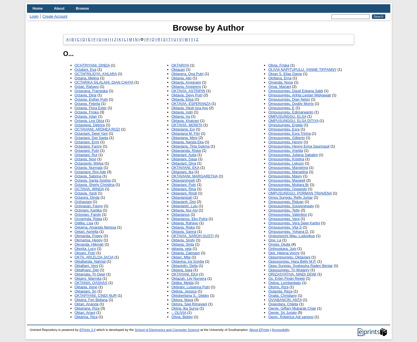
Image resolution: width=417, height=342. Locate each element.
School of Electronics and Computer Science (167, 329)
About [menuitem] (59, 8)
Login (34, 16)
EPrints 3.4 (87, 329)
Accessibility (281, 329)
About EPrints (259, 329)
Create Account (55, 16)
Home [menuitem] (38, 8)
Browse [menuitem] (82, 8)
